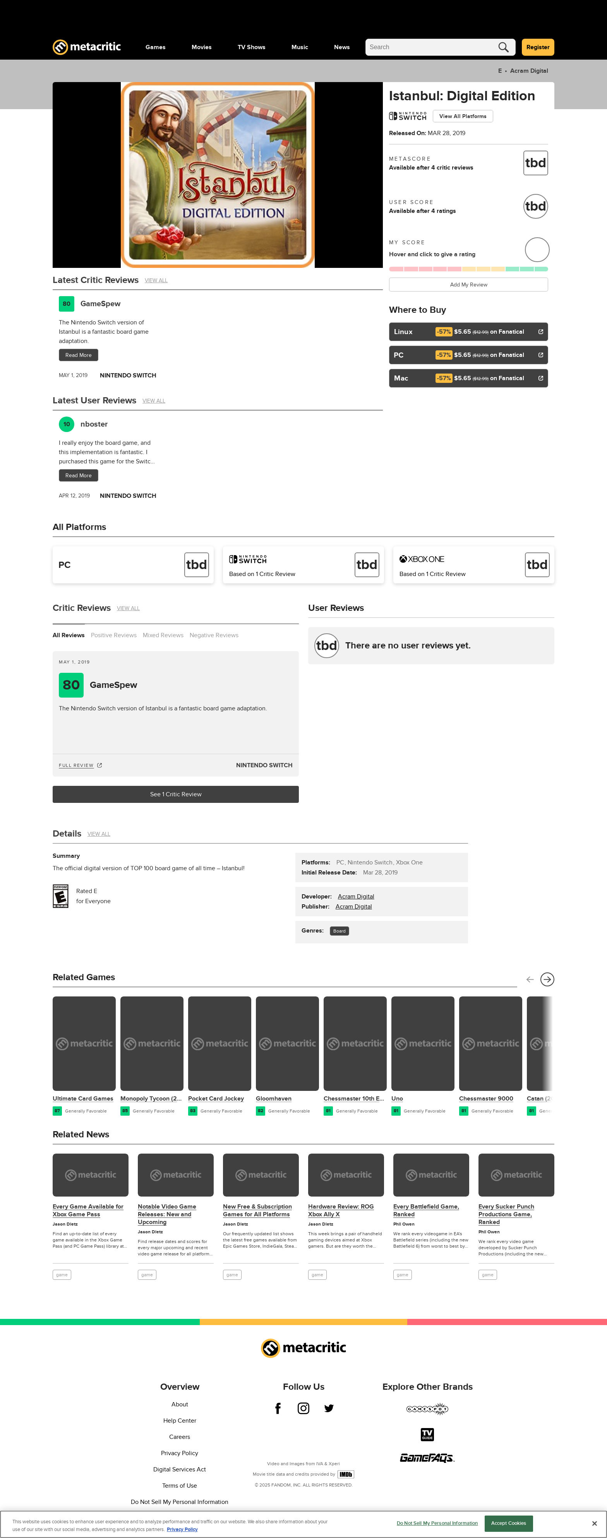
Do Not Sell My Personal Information (179, 1502)
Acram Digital (528, 71)
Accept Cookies (508, 1523)
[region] (303, 1524)
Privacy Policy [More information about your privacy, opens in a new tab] (182, 1529)
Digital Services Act (179, 1469)
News (342, 47)
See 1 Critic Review (176, 794)
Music (299, 47)
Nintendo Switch (264, 765)
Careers (179, 1437)
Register (538, 47)
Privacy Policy (179, 1453)
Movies (202, 47)
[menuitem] (155, 47)
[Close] (594, 1523)
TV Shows (252, 47)
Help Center (179, 1421)
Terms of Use (179, 1486)
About (179, 1404)
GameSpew (100, 304)
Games (156, 47)
